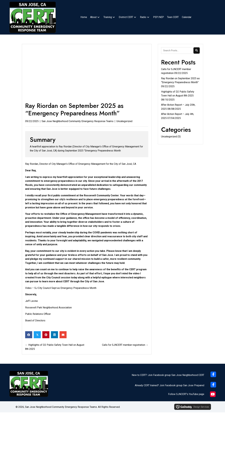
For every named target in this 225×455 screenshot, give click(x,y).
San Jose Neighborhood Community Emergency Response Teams (77, 121)
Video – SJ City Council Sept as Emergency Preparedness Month (60, 288)
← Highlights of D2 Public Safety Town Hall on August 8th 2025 (54, 346)
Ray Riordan (31, 163)
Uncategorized (124, 121)
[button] (98, 17)
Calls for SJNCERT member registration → (125, 344)
